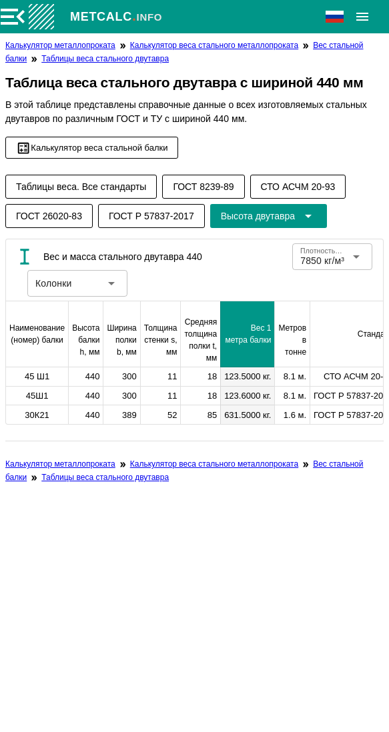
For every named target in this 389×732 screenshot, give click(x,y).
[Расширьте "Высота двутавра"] (268, 216)
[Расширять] (362, 16)
